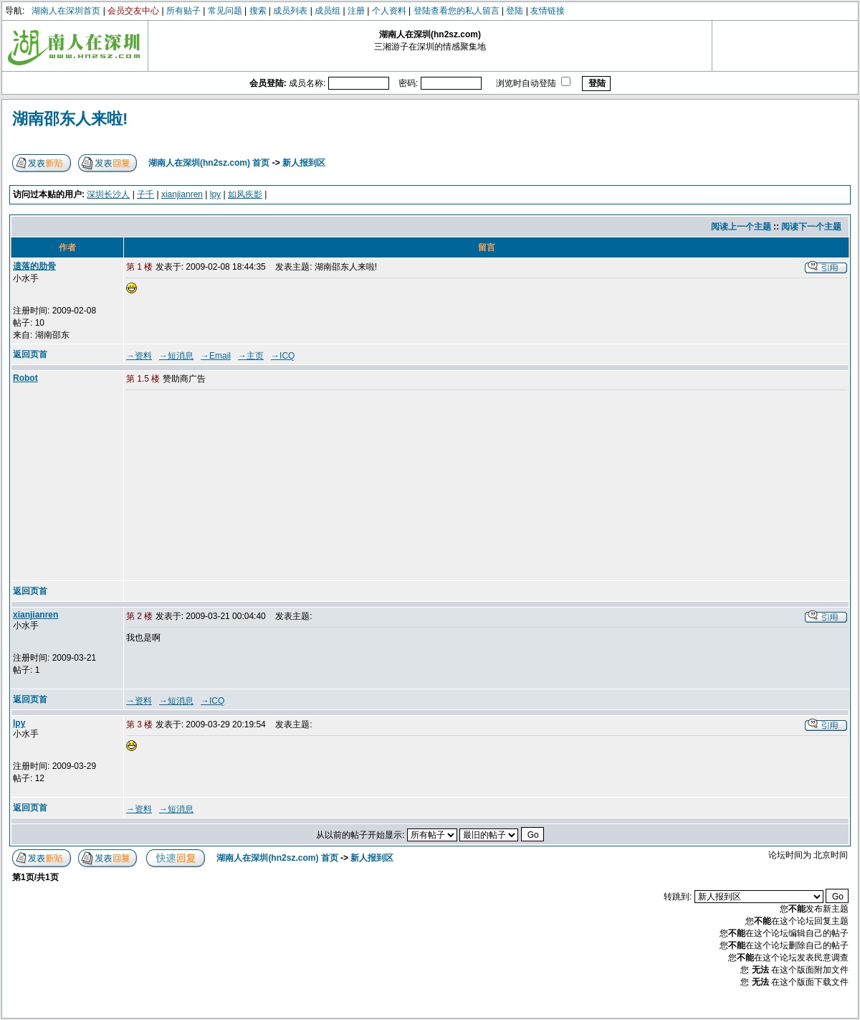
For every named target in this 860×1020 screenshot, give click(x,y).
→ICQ (283, 356)
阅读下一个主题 (811, 227)
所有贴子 (183, 11)
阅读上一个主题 (741, 227)
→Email (216, 356)
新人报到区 (303, 163)
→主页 (251, 356)
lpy (215, 194)
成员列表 (290, 11)
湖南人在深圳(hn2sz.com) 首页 (208, 163)
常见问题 (225, 11)
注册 (356, 11)
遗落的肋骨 (34, 266)
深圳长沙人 (108, 194)
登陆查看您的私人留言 (457, 11)
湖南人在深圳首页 (66, 11)
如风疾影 (245, 194)
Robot (25, 378)
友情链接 (547, 11)
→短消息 (176, 356)
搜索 (258, 11)
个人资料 (389, 11)
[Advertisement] (235, 486)
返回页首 (30, 354)
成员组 (327, 11)
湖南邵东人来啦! (70, 119)
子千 (145, 194)
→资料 (139, 356)
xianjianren (182, 194)
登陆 (514, 11)
